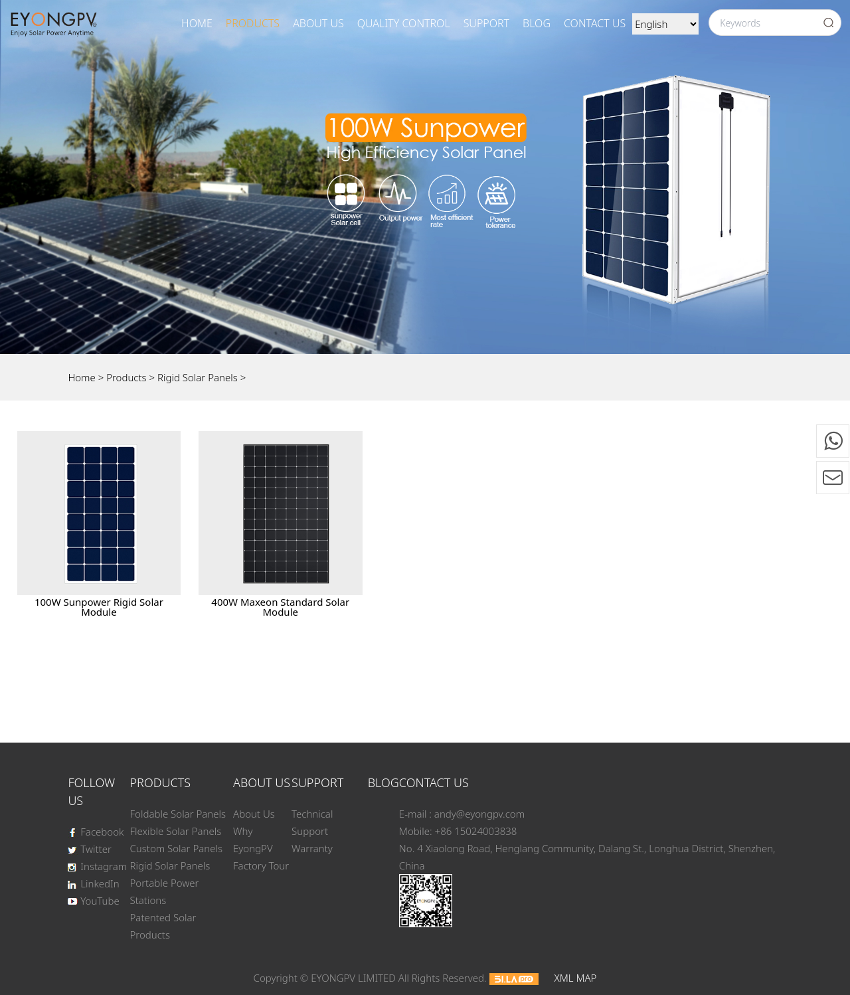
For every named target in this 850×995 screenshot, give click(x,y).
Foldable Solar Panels (178, 813)
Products (253, 23)
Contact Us (595, 23)
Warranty (312, 848)
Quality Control (403, 23)
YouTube (93, 900)
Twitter (89, 849)
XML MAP (575, 977)
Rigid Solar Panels (197, 377)
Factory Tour (261, 865)
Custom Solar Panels (176, 848)
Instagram (97, 866)
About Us (318, 23)
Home (196, 23)
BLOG (537, 23)
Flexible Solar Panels (176, 831)
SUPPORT (486, 23)
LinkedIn (93, 883)
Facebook (96, 831)
